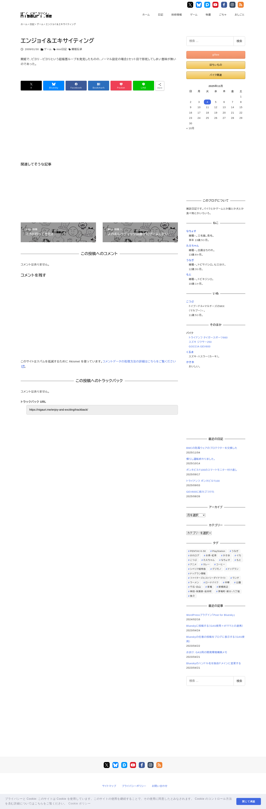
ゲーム (194, 14)
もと (188, 274)
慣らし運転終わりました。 (200, 459)
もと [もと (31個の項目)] (239, 560)
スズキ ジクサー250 (200, 342)
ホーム (146, 14)
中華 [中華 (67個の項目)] (227, 582)
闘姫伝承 (77, 49)
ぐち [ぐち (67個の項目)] (239, 555)
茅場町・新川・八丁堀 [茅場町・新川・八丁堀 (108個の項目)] (229, 591)
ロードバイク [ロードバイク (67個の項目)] (211, 582)
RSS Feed (241, 5)
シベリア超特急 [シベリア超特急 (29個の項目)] (198, 569)
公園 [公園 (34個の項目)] (238, 582)
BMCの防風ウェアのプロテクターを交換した (211, 448)
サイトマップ (109, 786)
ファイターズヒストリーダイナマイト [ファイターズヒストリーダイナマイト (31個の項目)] (208, 578)
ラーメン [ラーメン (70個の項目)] (194, 582)
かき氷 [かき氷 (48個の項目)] (226, 555)
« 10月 (190, 128)
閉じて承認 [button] (248, 801)
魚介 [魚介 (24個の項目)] (192, 596)
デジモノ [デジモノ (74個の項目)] (216, 569)
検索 (239, 41)
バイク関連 (216, 75)
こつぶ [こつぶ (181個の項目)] (193, 560)
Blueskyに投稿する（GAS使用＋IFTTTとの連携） (214, 625)
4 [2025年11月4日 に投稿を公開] (207, 102)
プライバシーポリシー (134, 786)
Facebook (225, 5)
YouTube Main (216, 5)
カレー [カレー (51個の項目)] (206, 564)
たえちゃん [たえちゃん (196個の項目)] (209, 560)
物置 (208, 14)
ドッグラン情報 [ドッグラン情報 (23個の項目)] (198, 573)
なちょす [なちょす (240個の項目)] (225, 560)
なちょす (191, 231)
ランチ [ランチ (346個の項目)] (235, 578)
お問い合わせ (159, 786)
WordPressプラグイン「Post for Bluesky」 (211, 615)
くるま (190, 352)
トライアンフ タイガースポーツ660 (208, 337)
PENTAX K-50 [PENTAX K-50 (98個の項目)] (198, 551)
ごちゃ (223, 14)
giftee (215, 54)
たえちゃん (192, 245)
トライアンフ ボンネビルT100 (203, 481)
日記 (160, 14)
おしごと (240, 14)
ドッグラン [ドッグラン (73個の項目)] (233, 569)
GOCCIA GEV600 (199, 346)
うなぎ (190, 260)
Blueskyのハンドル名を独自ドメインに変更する (213, 663)
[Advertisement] (97, 131)
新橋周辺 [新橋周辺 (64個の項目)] (223, 587)
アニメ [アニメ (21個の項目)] (193, 564)
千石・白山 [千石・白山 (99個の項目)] (195, 587)
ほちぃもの (216, 64)
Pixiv (207, 5)
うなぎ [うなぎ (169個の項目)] (235, 551)
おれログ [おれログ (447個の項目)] (194, 555)
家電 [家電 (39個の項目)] (209, 587)
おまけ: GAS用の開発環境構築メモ (206, 652)
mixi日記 (61, 49)
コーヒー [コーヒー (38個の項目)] (220, 564)
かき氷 (190, 362)
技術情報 (176, 14)
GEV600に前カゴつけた (200, 491)
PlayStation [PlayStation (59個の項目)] (218, 551)
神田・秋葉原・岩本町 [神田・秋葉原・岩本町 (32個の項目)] (201, 591)
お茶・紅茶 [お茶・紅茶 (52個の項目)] (211, 555)
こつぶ (190, 301)
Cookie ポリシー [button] (79, 803)
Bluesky (199, 5)
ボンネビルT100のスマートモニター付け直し (211, 469)
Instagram (233, 5)
